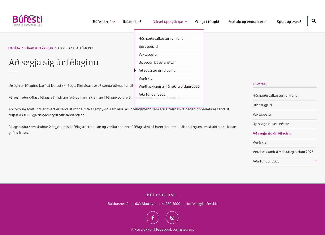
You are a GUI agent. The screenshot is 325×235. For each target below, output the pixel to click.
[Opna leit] (313, 21)
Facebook (164, 230)
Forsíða (14, 48)
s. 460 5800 (171, 204)
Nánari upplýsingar (39, 48)
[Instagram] (172, 217)
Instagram (185, 230)
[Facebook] (153, 217)
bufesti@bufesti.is (183, 86)
